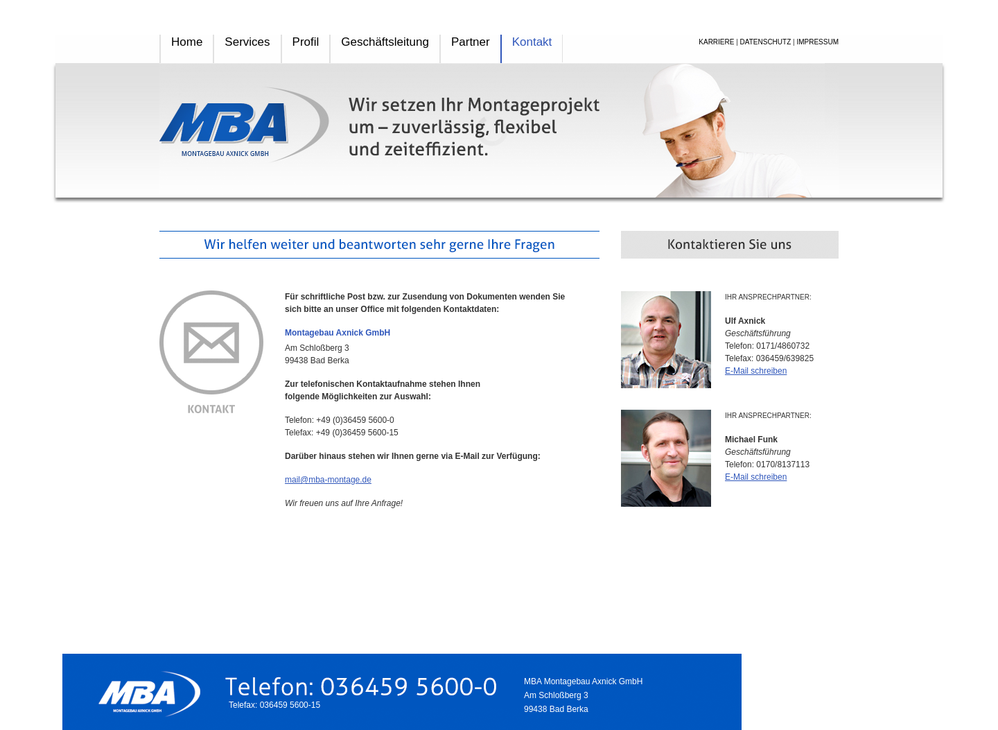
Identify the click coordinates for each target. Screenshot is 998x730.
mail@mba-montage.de (328, 480)
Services (247, 42)
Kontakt (532, 42)
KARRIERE (716, 42)
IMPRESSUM (817, 42)
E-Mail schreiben (756, 371)
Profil (305, 42)
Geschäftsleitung (385, 42)
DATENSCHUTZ (765, 42)
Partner (470, 42)
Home (186, 42)
